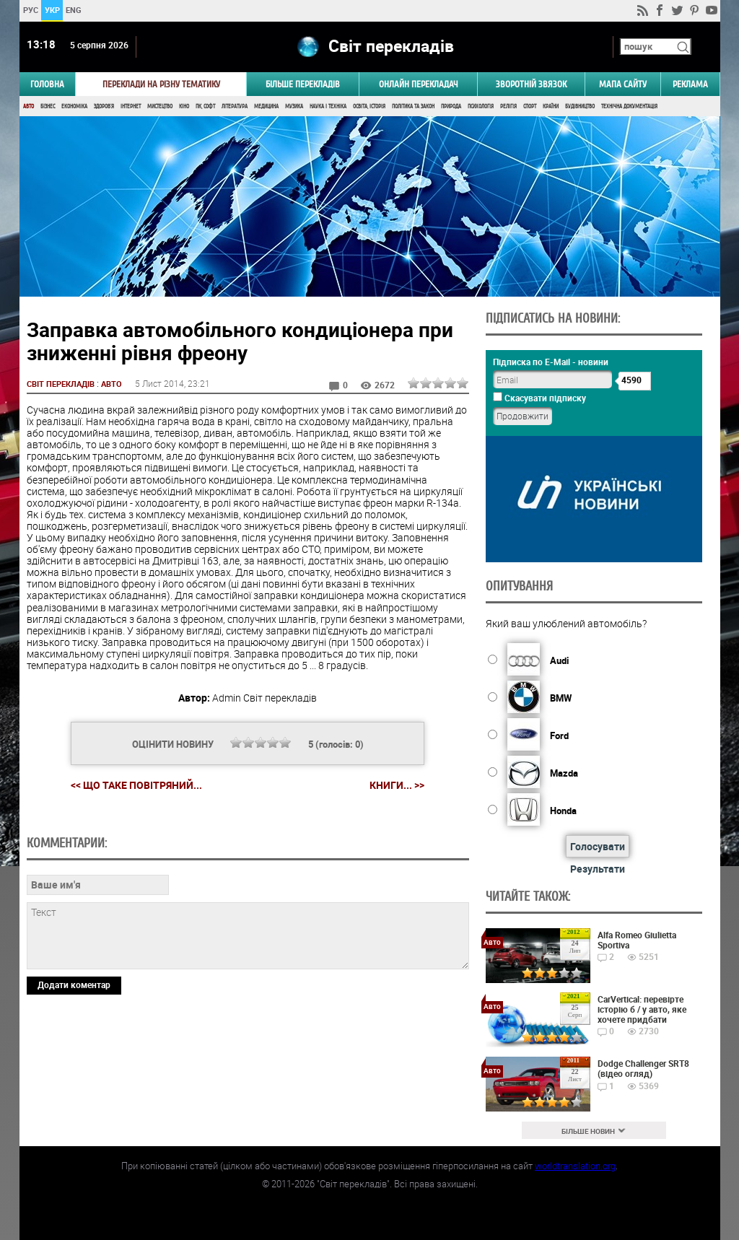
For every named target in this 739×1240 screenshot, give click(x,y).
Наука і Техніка (328, 106)
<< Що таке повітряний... (136, 785)
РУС (30, 9)
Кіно (184, 106)
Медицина (266, 106)
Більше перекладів (303, 84)
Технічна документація (629, 106)
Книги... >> (397, 785)
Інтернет (131, 106)
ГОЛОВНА (47, 84)
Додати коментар (74, 1083)
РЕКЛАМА (690, 84)
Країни (551, 106)
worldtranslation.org (575, 1165)
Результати (597, 869)
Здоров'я (104, 106)
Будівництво (580, 106)
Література (235, 106)
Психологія (481, 106)
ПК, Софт (205, 106)
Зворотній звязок (531, 84)
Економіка (74, 106)
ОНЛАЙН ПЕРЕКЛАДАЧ (418, 84)
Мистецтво (159, 106)
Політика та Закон (413, 106)
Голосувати (597, 846)
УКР (51, 9)
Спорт (529, 106)
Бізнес (47, 106)
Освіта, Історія (369, 106)
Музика (294, 106)
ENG (74, 9)
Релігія (508, 106)
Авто (28, 106)
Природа (451, 106)
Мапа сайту (623, 84)
